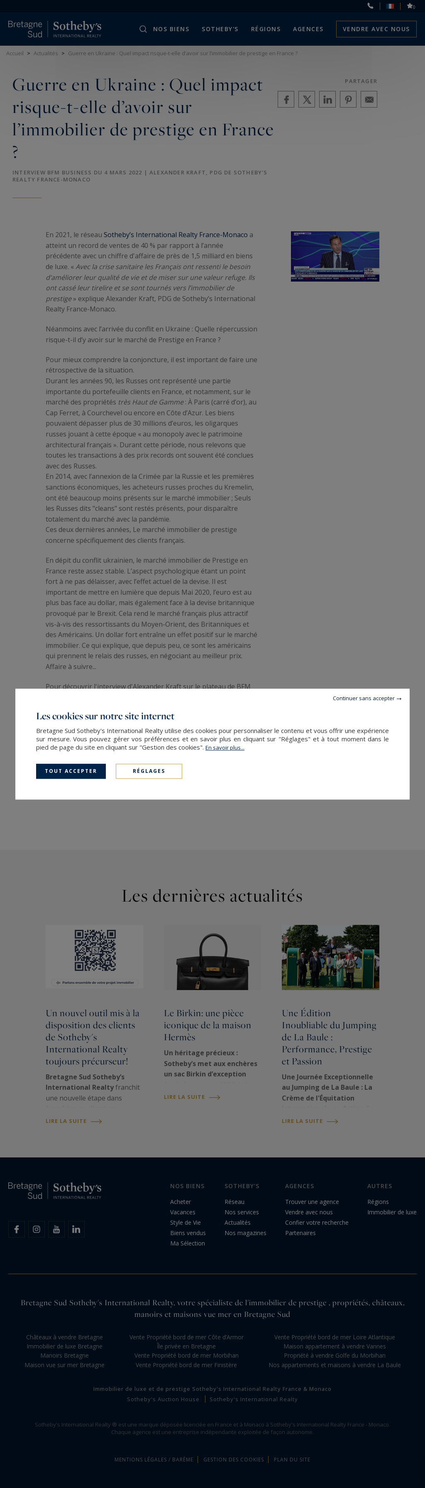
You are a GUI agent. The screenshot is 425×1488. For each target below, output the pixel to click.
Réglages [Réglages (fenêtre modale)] (149, 771)
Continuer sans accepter (364, 698)
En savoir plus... (224, 747)
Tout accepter (71, 771)
